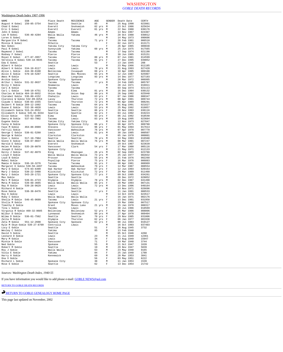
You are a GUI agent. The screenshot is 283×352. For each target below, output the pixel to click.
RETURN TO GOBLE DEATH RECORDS (22, 334)
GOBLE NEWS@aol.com (90, 328)
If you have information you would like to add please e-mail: (38, 328)
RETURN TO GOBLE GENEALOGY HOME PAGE (35, 342)
